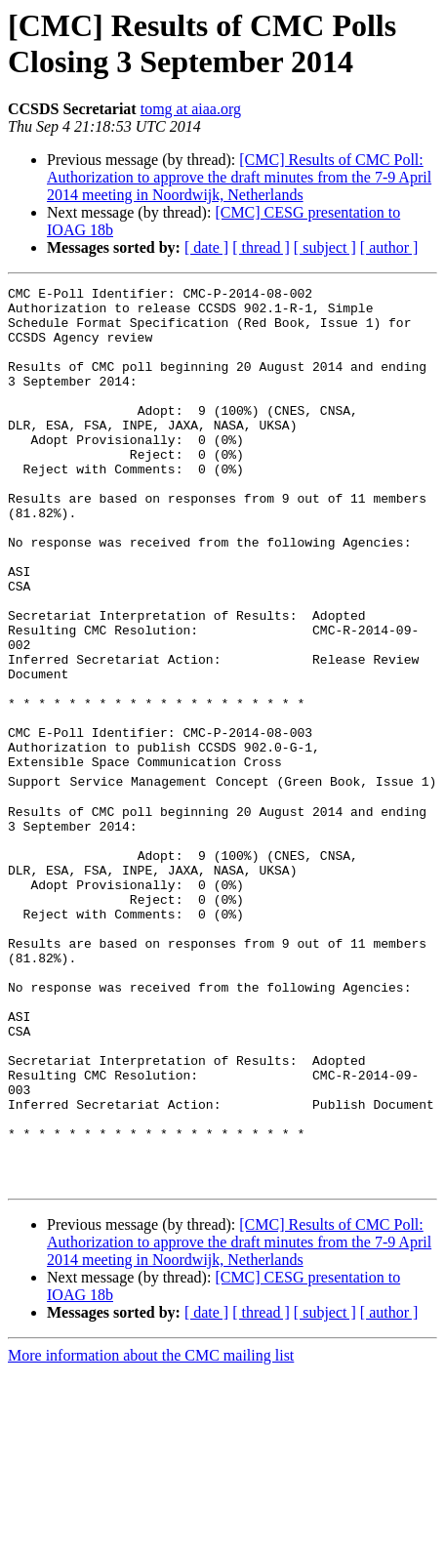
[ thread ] (261, 247)
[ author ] (389, 247)
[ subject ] (325, 247)
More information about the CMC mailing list (151, 1531)
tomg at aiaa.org (191, 109)
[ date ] (206, 247)
